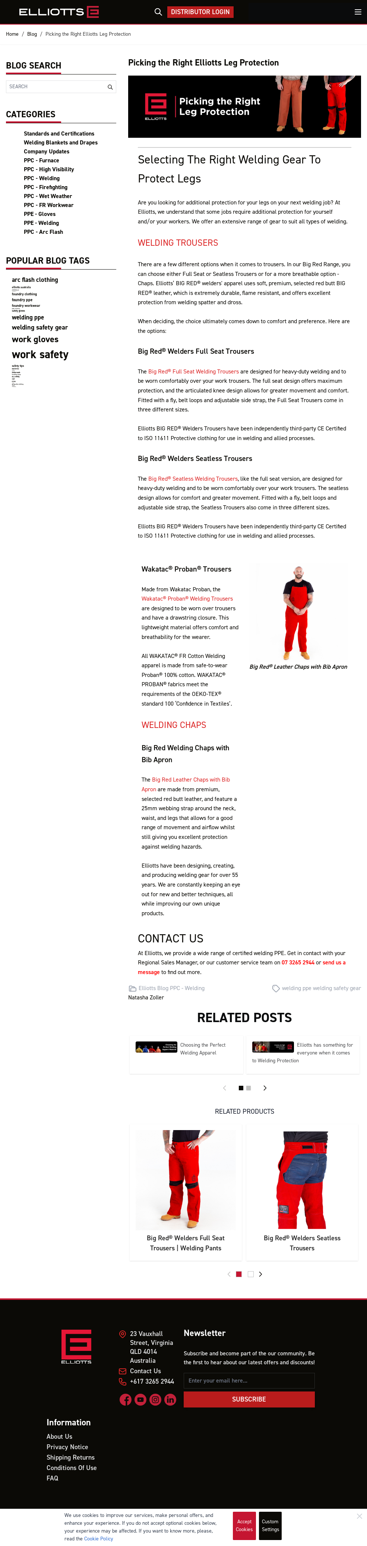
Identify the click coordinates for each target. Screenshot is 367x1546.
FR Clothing (15, 377)
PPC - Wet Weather (48, 196)
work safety (40, 354)
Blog (32, 34)
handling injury (16, 374)
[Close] (359, 1516)
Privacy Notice (67, 1447)
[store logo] (59, 12)
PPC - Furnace (41, 160)
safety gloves (18, 310)
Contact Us (145, 1371)
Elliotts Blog (153, 988)
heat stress (15, 369)
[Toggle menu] (358, 12)
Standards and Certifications (59, 133)
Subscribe (249, 1399)
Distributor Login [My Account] (200, 12)
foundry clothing (24, 294)
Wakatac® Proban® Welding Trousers (187, 598)
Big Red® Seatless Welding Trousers (193, 479)
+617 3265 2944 (152, 1381)
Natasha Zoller (146, 997)
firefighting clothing (14, 386)
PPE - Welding (41, 223)
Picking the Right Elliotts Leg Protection (88, 34)
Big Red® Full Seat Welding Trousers (193, 371)
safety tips (18, 366)
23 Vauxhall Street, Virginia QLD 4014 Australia (151, 1347)
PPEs (14, 381)
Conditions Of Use (72, 1468)
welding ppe (28, 318)
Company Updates (46, 151)
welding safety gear (40, 327)
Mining (13, 378)
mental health (16, 372)
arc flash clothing (35, 280)
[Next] (265, 1088)
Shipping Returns (71, 1457)
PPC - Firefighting (45, 187)
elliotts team (15, 290)
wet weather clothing (17, 384)
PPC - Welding (42, 178)
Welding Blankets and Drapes (61, 142)
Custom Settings (270, 1525)
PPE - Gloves (40, 214)
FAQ (52, 1478)
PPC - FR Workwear (49, 205)
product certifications (16, 308)
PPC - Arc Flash (43, 232)
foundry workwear (26, 305)
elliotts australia (21, 287)
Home (12, 34)
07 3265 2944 (298, 962)
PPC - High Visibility (49, 169)
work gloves (35, 339)
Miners (13, 379)
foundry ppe (22, 300)
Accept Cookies (244, 1525)
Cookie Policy (98, 1539)
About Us (59, 1436)
